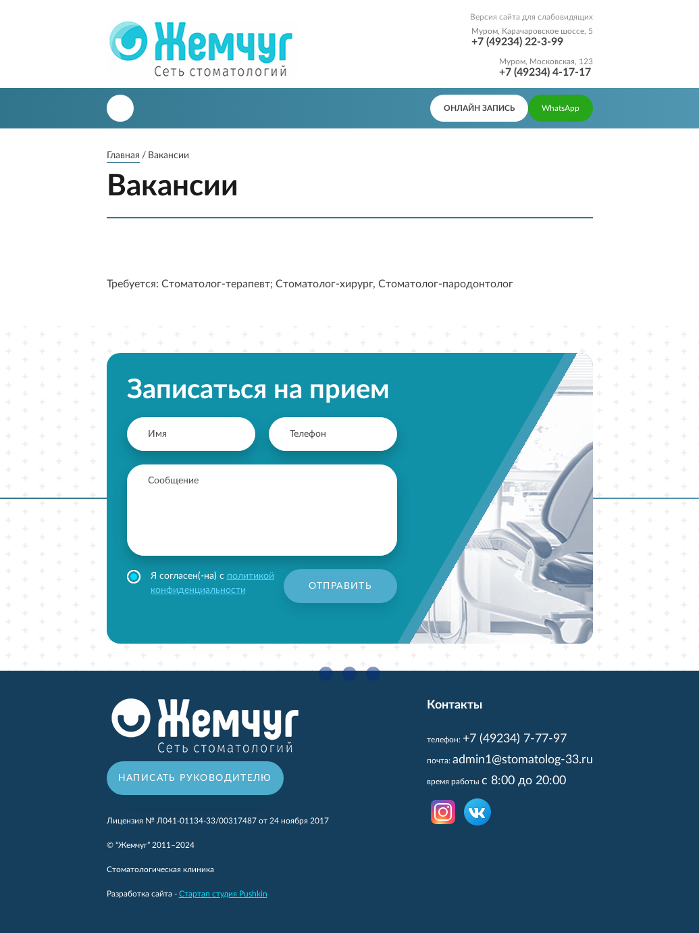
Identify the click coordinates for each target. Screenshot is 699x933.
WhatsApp (560, 108)
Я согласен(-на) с (200, 582)
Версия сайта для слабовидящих (531, 17)
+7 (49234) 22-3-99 (517, 42)
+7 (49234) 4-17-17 (545, 72)
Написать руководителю (195, 778)
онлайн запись (479, 108)
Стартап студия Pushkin (223, 894)
